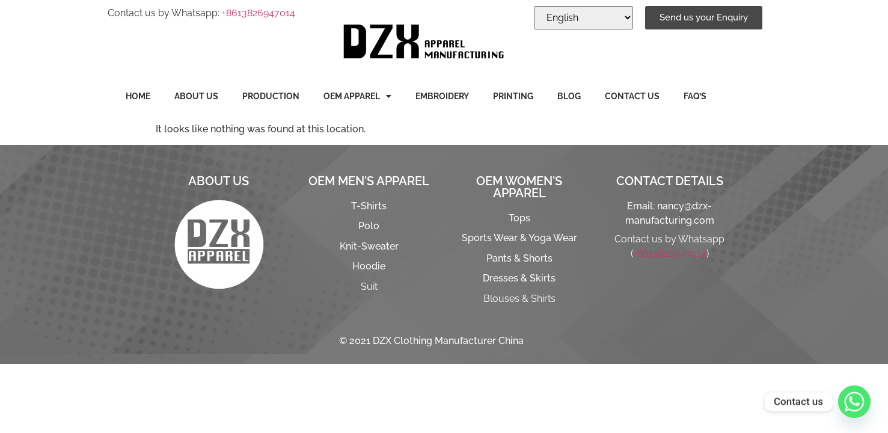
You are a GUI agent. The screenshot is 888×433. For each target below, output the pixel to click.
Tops (519, 218)
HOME (138, 96)
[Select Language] (583, 17)
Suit (369, 286)
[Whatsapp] (854, 401)
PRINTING (513, 96)
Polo (368, 226)
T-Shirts (369, 206)
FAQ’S (695, 96)
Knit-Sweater (369, 246)
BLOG (569, 96)
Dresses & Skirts (519, 278)
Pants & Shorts (519, 258)
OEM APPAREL (357, 96)
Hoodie (368, 266)
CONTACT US (632, 96)
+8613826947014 (258, 13)
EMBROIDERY (442, 96)
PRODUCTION (270, 96)
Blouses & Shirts (519, 298)
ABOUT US (196, 96)
